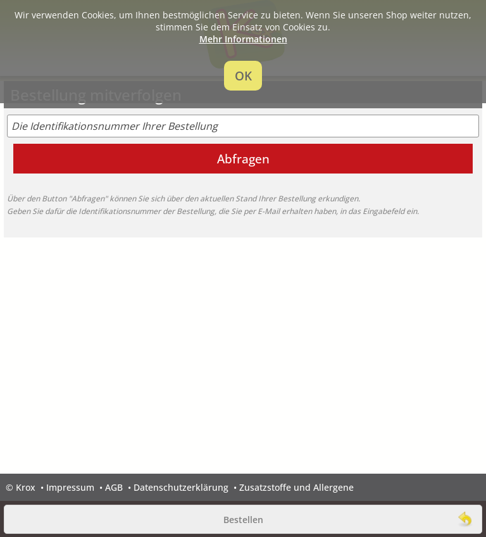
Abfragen (243, 158)
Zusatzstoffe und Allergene (296, 487)
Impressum (70, 487)
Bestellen (243, 520)
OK (243, 75)
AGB (114, 487)
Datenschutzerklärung (181, 487)
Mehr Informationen (243, 39)
